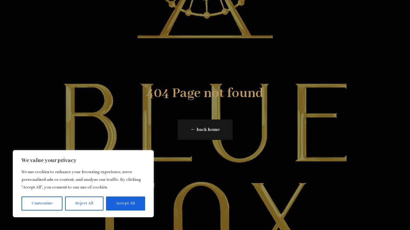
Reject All (84, 203)
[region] (83, 183)
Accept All (125, 203)
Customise (42, 203)
